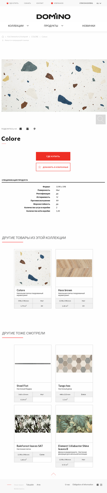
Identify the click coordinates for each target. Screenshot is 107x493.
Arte (38, 485)
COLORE (34, 37)
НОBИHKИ (88, 25)
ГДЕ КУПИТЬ (14, 3)
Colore (44, 37)
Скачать (27, 3)
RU (98, 3)
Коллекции (16, 25)
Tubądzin (30, 485)
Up (53, 475)
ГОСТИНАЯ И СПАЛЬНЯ (17, 37)
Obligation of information (82, 484)
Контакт (40, 3)
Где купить (53, 156)
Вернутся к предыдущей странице (17, 40)
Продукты (51, 25)
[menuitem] (83, 3)
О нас (67, 484)
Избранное (59, 3)
